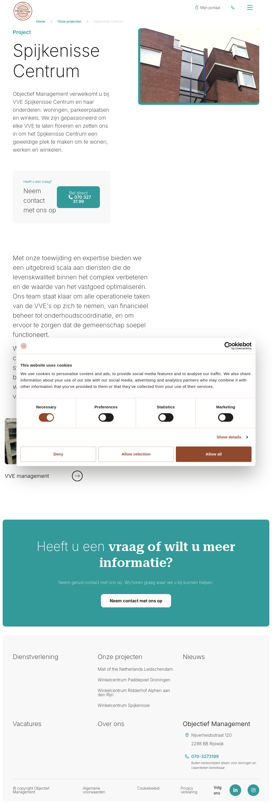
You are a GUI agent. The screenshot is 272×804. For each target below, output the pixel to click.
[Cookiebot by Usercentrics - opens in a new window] (228, 346)
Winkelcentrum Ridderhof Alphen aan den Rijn (134, 692)
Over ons (111, 724)
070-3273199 (205, 756)
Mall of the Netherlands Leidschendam (135, 669)
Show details (229, 437)
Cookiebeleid (148, 788)
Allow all (214, 454)
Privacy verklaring (189, 790)
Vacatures (27, 724)
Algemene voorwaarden (94, 790)
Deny (58, 454)
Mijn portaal (207, 7)
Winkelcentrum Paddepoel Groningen (134, 679)
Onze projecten (69, 21)
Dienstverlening (35, 657)
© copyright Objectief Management (31, 790)
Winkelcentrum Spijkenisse (124, 705)
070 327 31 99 (79, 197)
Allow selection (135, 454)
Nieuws (194, 657)
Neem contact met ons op (136, 600)
